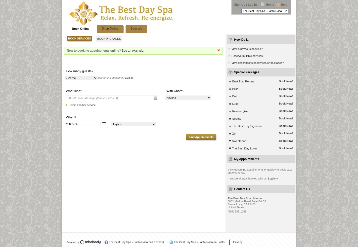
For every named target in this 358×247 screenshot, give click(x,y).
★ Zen (233, 133)
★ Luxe (233, 103)
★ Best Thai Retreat (241, 81)
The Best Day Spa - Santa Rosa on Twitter (199, 242)
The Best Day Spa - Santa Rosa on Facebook (136, 242)
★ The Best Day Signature (246, 126)
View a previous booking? (247, 48)
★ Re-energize (238, 111)
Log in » (273, 178)
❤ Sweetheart (237, 141)
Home (270, 4)
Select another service (82, 105)
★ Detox (234, 96)
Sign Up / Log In (245, 4)
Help (284, 4)
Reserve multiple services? (247, 55)
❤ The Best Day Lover (243, 148)
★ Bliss (233, 88)
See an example (132, 50)
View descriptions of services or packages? (257, 62)
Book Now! (286, 81)
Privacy (237, 242)
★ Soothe (235, 118)
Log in (129, 77)
